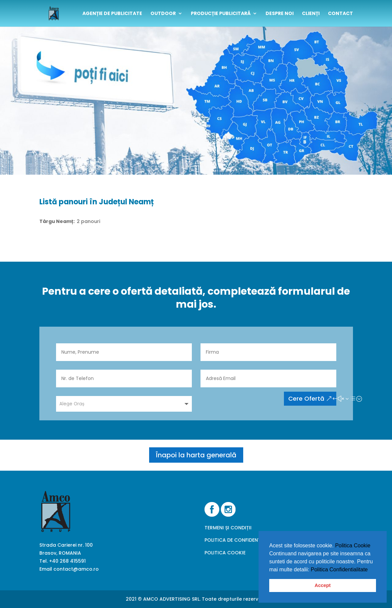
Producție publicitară (221, 14)
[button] (370, 570)
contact (340, 14)
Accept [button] (323, 585)
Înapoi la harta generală (196, 455)
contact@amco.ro (76, 569)
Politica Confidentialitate (339, 569)
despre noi (280, 14)
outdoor (163, 14)
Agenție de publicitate (112, 14)
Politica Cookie (352, 545)
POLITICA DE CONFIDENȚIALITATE (242, 540)
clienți (311, 14)
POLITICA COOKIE (225, 552)
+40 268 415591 (67, 561)
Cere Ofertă (306, 398)
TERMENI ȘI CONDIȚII (228, 527)
